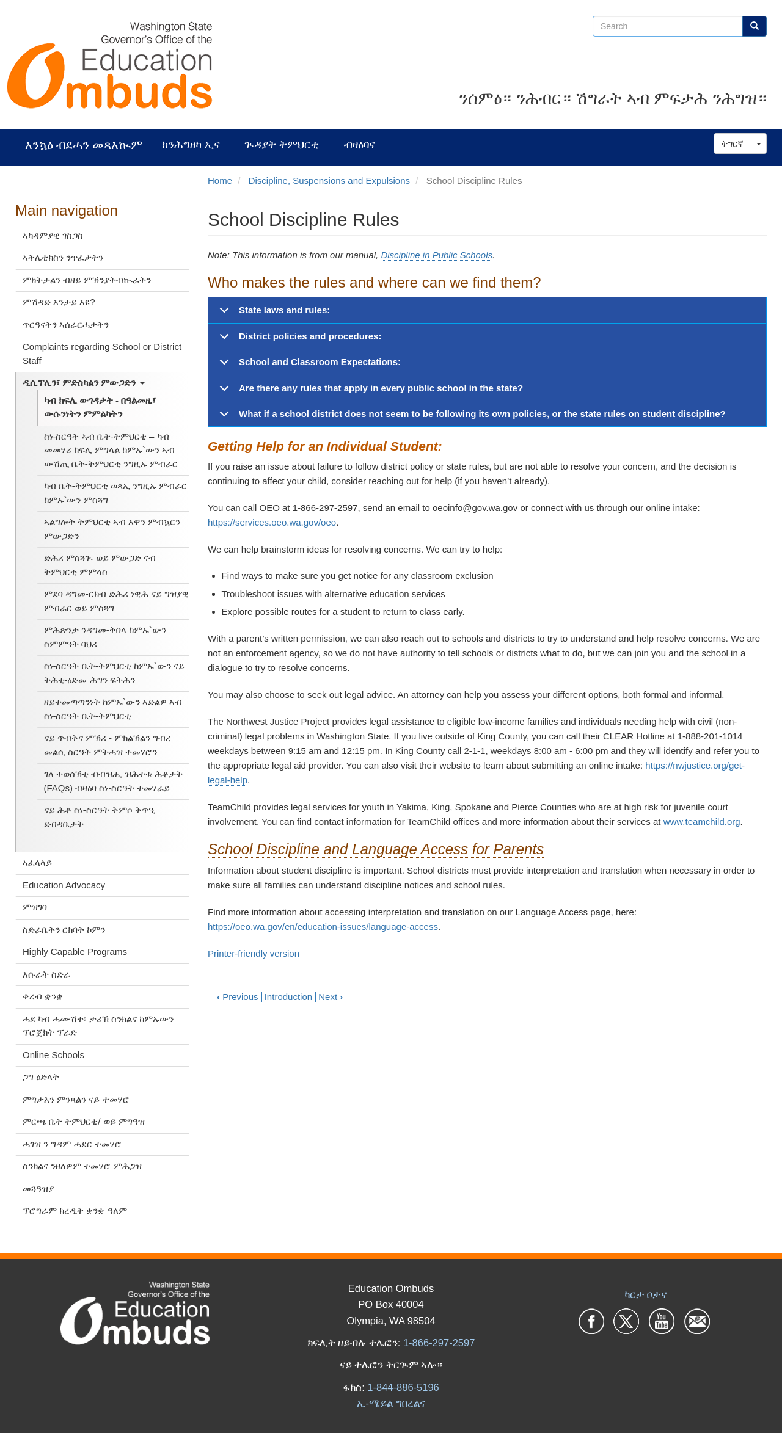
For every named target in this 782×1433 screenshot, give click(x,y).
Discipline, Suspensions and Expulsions (329, 180)
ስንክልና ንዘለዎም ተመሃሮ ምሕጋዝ (82, 1166)
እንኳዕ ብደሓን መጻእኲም (83, 144)
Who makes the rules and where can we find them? (374, 282)
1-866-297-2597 (439, 1342)
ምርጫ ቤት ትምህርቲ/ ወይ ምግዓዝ (84, 1121)
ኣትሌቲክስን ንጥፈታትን (63, 257)
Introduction (288, 997)
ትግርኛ (733, 143)
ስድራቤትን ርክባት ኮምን (64, 929)
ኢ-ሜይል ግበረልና (391, 1403)
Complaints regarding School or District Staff (102, 353)
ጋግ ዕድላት (41, 1077)
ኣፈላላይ (37, 862)
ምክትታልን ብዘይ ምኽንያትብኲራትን (87, 280)
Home (220, 180)
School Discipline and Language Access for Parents (376, 849)
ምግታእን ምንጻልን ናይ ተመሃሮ (76, 1099)
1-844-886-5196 (403, 1387)
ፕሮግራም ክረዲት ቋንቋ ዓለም (75, 1210)
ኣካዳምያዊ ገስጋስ (53, 235)
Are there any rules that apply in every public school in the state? (369, 392)
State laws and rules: (272, 314)
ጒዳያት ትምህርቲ (281, 144)
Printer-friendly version (253, 953)
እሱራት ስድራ (46, 974)
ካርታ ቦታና (645, 1294)
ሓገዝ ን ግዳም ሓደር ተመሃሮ (72, 1144)
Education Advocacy (64, 885)
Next (330, 997)
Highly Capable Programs (75, 951)
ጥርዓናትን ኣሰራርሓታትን (66, 324)
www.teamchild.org (701, 821)
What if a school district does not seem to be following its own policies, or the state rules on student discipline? (470, 417)
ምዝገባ (35, 907)
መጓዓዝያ (38, 1188)
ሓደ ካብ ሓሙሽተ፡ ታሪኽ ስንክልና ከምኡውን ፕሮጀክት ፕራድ (98, 1026)
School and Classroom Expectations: (308, 366)
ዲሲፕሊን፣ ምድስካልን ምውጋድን (84, 382)
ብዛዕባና (359, 144)
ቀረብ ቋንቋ (43, 996)
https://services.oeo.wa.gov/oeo (272, 522)
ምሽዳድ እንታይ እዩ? (59, 302)
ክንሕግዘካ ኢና (191, 144)
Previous (237, 997)
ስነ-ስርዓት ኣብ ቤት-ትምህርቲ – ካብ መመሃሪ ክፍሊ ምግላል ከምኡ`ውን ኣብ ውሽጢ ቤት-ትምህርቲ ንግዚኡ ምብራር (111, 450)
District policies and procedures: (298, 340)
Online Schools (53, 1055)
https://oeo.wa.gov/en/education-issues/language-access (323, 926)
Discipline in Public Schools (436, 255)
